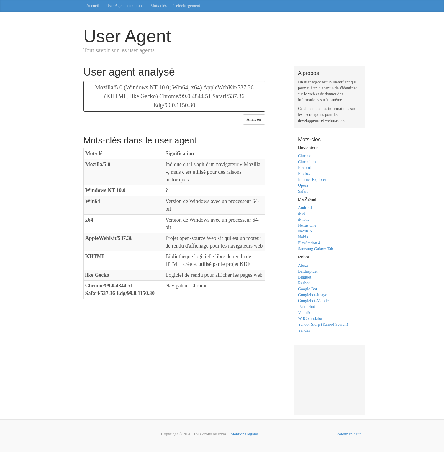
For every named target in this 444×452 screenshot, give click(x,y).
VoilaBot (305, 312)
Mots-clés (158, 6)
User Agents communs (125, 6)
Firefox (304, 173)
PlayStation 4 (309, 243)
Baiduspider (308, 271)
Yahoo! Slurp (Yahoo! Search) (323, 324)
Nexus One (307, 225)
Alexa (303, 265)
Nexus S (305, 231)
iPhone (303, 219)
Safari (303, 191)
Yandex (304, 330)
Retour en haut (348, 434)
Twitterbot (306, 306)
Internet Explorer (312, 179)
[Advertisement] (329, 379)
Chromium (307, 162)
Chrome (304, 156)
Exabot (304, 283)
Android (305, 207)
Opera (303, 185)
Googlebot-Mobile (313, 301)
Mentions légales (244, 434)
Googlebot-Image (312, 295)
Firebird (304, 168)
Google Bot (307, 289)
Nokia (303, 237)
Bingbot (304, 277)
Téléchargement (187, 6)
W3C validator (310, 318)
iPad (301, 213)
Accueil (92, 6)
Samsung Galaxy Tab (315, 249)
